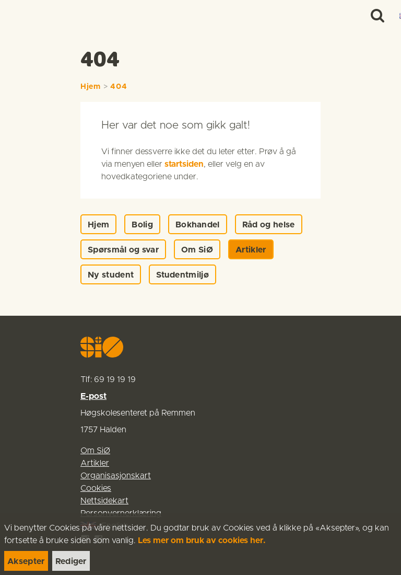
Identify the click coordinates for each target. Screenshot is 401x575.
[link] (27, 15)
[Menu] (382, 15)
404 (118, 86)
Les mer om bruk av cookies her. (202, 540)
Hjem (90, 86)
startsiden (184, 164)
